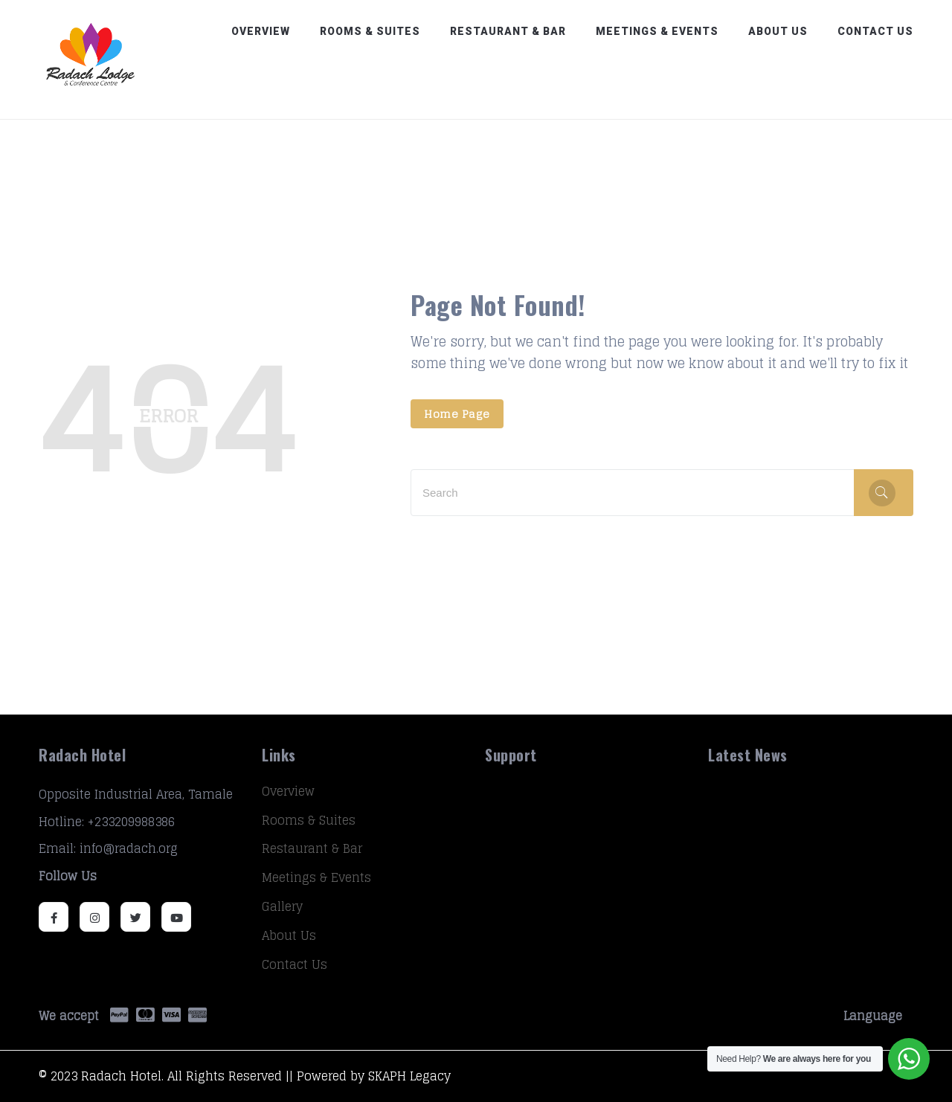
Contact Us (875, 31)
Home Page (457, 414)
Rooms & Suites (370, 31)
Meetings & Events (657, 31)
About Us (778, 31)
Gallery (282, 906)
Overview (260, 31)
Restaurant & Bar (508, 31)
